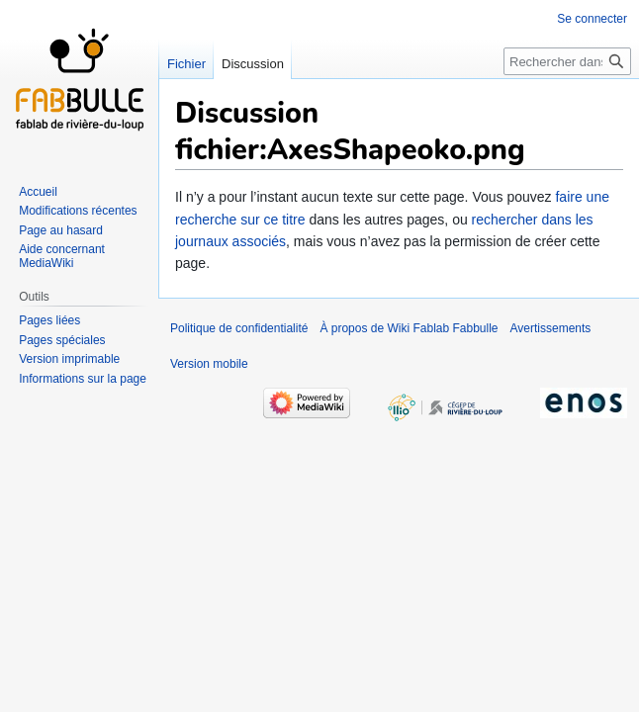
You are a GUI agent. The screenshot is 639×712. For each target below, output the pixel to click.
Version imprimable (69, 359)
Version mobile (209, 364)
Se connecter (592, 19)
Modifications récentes (78, 211)
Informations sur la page (82, 379)
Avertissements (551, 328)
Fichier (186, 63)
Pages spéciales (62, 340)
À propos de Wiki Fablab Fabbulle (409, 328)
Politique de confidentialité (239, 328)
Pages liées (49, 320)
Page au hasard (61, 230)
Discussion (253, 63)
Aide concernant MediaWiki (62, 256)
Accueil (38, 192)
